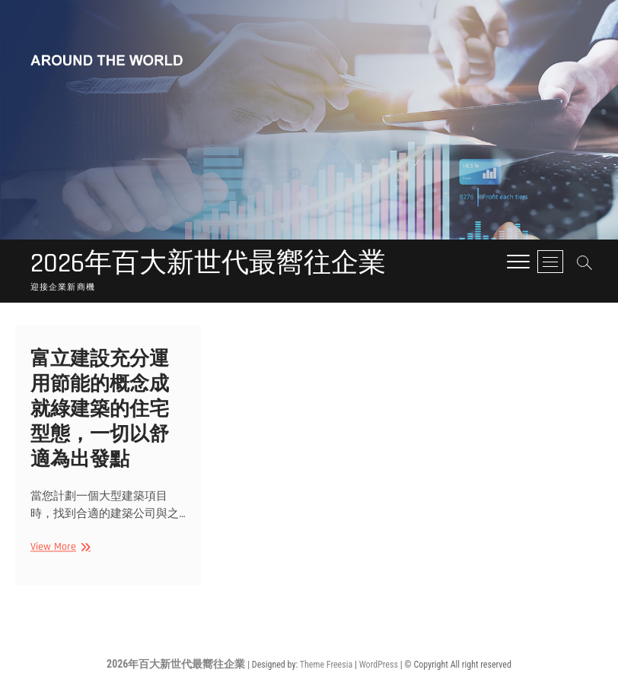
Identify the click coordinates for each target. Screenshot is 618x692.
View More (58, 551)
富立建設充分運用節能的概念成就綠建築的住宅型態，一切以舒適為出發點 (99, 413)
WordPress (378, 664)
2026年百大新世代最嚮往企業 (208, 264)
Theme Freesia (326, 664)
